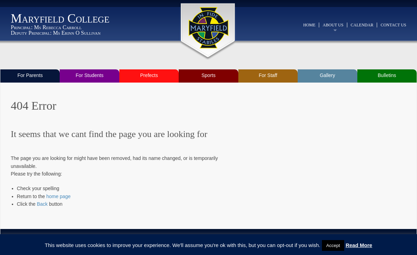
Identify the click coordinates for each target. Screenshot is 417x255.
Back (42, 204)
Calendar (362, 25)
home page (58, 196)
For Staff (268, 75)
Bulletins (387, 75)
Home (309, 25)
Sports (208, 75)
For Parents (30, 75)
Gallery (327, 75)
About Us (333, 25)
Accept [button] (333, 245)
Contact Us (393, 25)
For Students (89, 75)
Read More (359, 245)
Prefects (149, 75)
